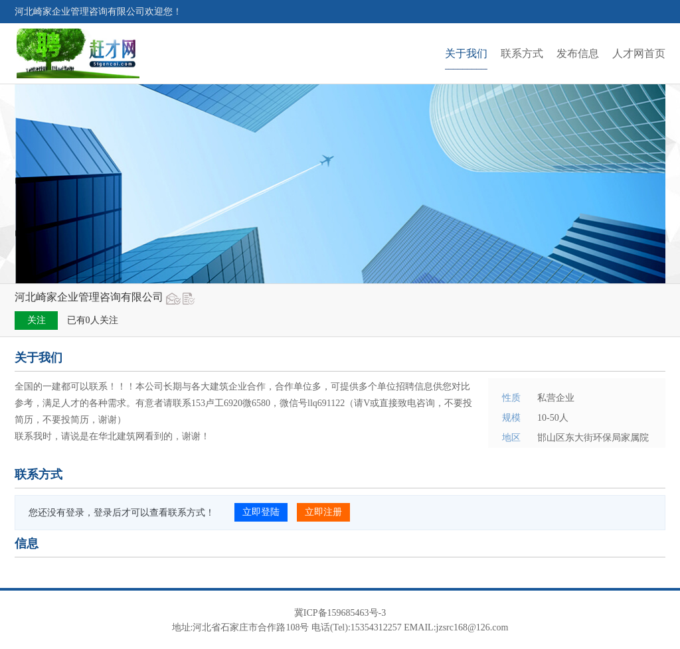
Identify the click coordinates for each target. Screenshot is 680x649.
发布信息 (577, 53)
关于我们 (466, 53)
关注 (36, 320)
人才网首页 (638, 53)
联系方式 (522, 53)
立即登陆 (261, 512)
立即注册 (323, 512)
